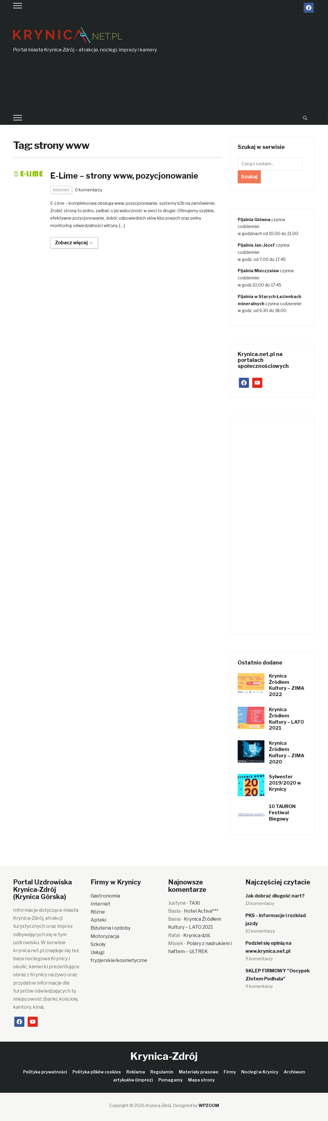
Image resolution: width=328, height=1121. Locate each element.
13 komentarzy (259, 903)
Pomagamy (170, 1079)
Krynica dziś (196, 935)
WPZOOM (208, 1105)
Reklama (135, 1071)
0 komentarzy (89, 189)
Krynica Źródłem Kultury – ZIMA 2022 (286, 685)
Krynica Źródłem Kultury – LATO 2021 (286, 719)
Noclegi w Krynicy (259, 1071)
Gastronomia (105, 896)
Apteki (98, 920)
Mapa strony (201, 1079)
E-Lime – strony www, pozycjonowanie (127, 176)
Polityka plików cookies (96, 1071)
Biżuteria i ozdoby (110, 928)
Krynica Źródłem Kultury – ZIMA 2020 (286, 752)
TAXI (194, 903)
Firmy (230, 1071)
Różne (98, 912)
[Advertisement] (250, 66)
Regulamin (162, 1071)
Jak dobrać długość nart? (275, 896)
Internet (61, 189)
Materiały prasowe (198, 1071)
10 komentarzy (260, 930)
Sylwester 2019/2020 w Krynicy (285, 783)
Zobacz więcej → (74, 242)
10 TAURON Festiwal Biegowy (282, 813)
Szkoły (98, 944)
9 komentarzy (259, 958)
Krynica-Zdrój (164, 1056)
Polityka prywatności (45, 1071)
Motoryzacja (105, 936)
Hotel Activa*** (201, 911)
